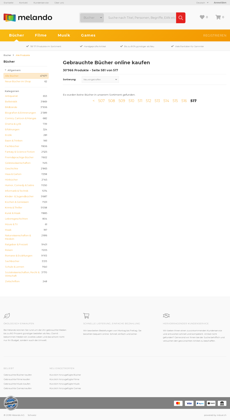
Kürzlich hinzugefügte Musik (65, 383)
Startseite (8, 2)
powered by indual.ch (215, 415)
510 (131, 101)
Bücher (16, 35)
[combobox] (92, 17)
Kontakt (23, 2)
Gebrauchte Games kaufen (18, 388)
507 (101, 101)
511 (140, 101)
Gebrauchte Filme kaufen (17, 379)
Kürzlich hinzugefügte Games (65, 388)
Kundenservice (41, 2)
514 (166, 101)
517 (193, 101)
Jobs (144, 379)
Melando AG (148, 374)
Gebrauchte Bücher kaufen (18, 374)
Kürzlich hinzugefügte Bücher (65, 374)
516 (184, 101)
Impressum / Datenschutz (155, 388)
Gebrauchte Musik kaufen (17, 383)
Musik (64, 35)
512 (148, 101)
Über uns (59, 2)
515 (175, 101)
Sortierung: (69, 79)
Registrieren (214, 35)
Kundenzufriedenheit (106, 383)
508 (111, 101)
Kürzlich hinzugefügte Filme (64, 379)
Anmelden (220, 2)
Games (88, 35)
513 (157, 101)
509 (122, 101)
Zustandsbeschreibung (107, 379)
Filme (41, 35)
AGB (144, 383)
